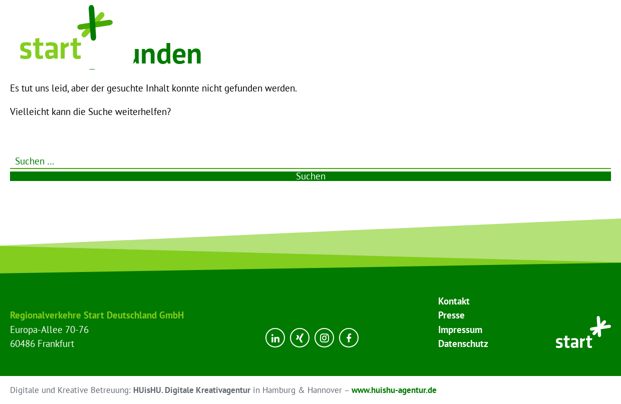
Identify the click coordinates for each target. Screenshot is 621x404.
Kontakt (454, 301)
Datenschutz (463, 344)
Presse (451, 315)
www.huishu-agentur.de (394, 390)
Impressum (460, 330)
